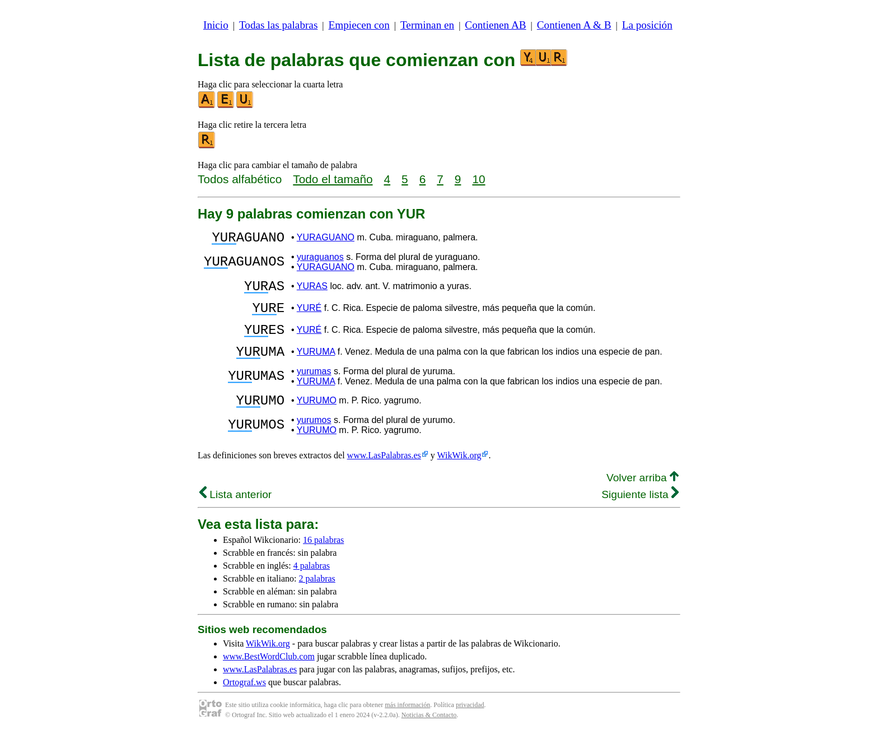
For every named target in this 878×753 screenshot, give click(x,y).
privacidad (470, 725)
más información (407, 725)
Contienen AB (495, 25)
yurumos (314, 440)
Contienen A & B (574, 25)
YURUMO (317, 419)
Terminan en (427, 25)
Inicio (215, 25)
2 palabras (317, 598)
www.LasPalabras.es (384, 475)
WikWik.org (459, 475)
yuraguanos (320, 260)
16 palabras (323, 560)
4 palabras (311, 586)
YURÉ (309, 316)
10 (478, 179)
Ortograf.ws (244, 702)
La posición (647, 25)
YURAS (312, 291)
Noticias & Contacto (429, 735)
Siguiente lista (640, 514)
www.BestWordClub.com (269, 676)
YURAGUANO (325, 239)
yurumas (314, 388)
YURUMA (316, 366)
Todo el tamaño (332, 179)
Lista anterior (235, 514)
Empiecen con (359, 25)
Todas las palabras (278, 25)
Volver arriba (642, 498)
